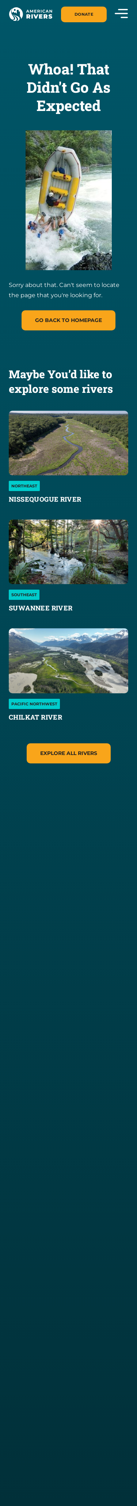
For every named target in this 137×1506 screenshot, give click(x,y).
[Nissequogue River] (68, 443)
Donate (84, 14)
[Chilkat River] (68, 660)
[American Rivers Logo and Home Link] (31, 14)
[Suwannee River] (68, 552)
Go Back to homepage (68, 320)
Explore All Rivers (68, 753)
